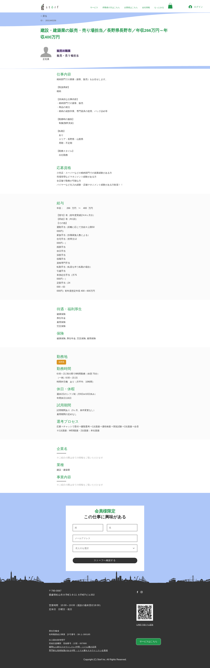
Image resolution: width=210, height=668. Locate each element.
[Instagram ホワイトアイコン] (141, 592)
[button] (170, 6)
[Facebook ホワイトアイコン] (137, 592)
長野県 (61, 362)
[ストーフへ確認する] (105, 560)
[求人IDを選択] (105, 548)
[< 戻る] (50, 16)
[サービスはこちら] (148, 641)
